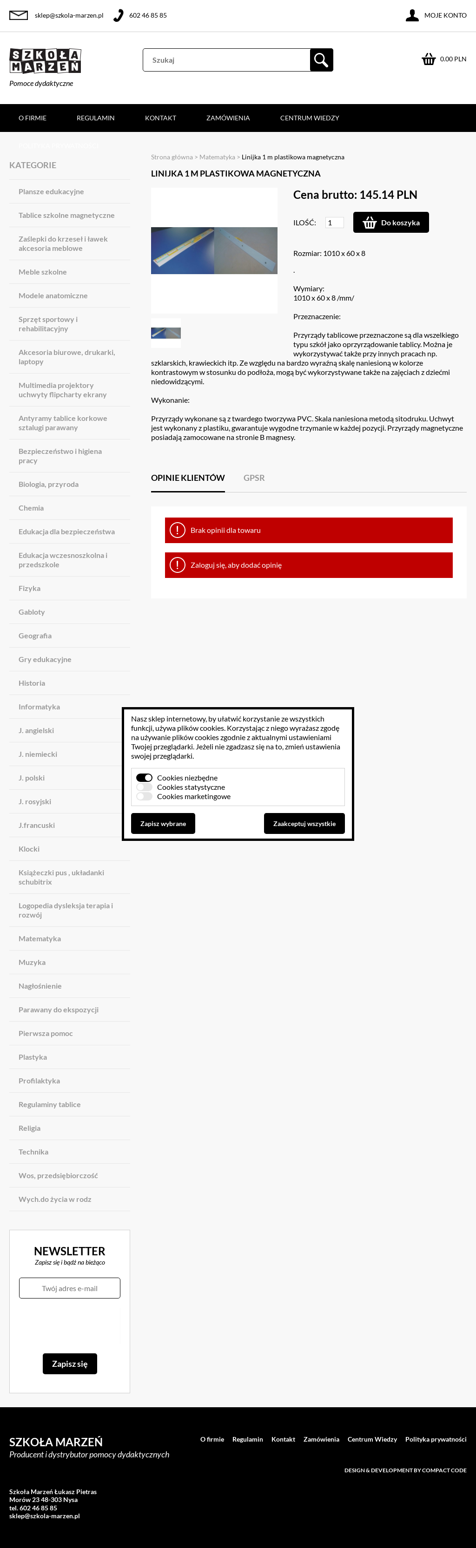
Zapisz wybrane (163, 823)
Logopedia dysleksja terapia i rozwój (66, 910)
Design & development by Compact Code (405, 1470)
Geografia (35, 635)
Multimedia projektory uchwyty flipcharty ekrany (63, 389)
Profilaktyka (39, 1080)
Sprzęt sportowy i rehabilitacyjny (48, 324)
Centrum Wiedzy (309, 118)
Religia (29, 1127)
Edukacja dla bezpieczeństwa (67, 531)
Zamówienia (228, 118)
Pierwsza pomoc (46, 1033)
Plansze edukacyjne (51, 191)
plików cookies (200, 727)
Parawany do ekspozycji (59, 1009)
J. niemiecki (38, 753)
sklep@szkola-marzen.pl (69, 15)
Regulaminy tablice (50, 1104)
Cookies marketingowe (194, 796)
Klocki (29, 848)
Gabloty (32, 611)
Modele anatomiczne (53, 295)
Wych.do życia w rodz (55, 1198)
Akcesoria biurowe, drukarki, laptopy (67, 357)
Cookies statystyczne (191, 786)
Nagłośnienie (40, 985)
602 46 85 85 (148, 15)
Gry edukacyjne (45, 659)
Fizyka (29, 588)
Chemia (31, 507)
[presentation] (69, 1326)
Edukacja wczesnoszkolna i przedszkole (63, 560)
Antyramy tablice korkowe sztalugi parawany (63, 422)
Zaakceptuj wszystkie (304, 823)
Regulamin (96, 118)
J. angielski (36, 730)
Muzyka (32, 962)
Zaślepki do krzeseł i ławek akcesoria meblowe (63, 243)
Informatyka (39, 706)
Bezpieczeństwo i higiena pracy (60, 455)
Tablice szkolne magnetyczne (67, 214)
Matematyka (40, 938)
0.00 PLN (453, 59)
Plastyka (33, 1056)
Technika (33, 1151)
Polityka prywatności (59, 146)
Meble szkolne (43, 271)
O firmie (32, 118)
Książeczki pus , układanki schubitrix (61, 877)
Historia (32, 682)
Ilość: (304, 222)
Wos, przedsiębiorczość (58, 1175)
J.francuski (37, 824)
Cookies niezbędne (187, 777)
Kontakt (160, 118)
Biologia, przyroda (49, 483)
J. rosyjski (35, 801)
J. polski (32, 777)
